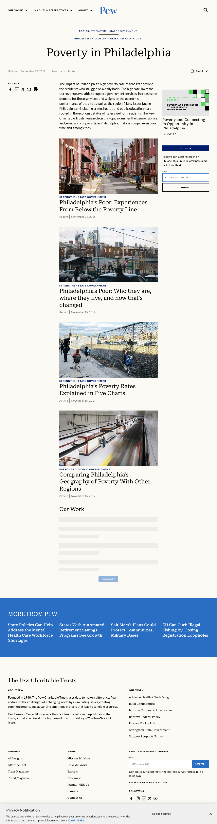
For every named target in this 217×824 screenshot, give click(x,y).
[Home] (42, 680)
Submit (186, 187)
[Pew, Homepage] (109, 10)
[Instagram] (137, 798)
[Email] (185, 177)
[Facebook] (131, 798)
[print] (35, 89)
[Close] (210, 818)
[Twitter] (150, 798)
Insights (14, 751)
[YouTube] (155, 798)
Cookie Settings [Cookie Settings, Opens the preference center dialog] (161, 818)
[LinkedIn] (144, 798)
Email (165, 171)
